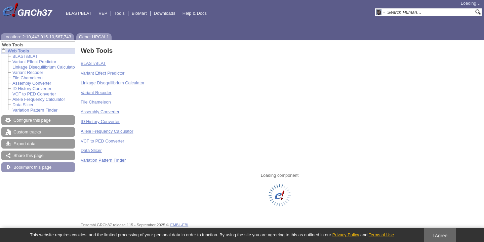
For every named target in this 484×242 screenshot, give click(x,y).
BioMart (139, 13)
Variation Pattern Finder (34, 110)
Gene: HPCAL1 (94, 36)
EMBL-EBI (179, 225)
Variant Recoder (27, 72)
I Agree (440, 235)
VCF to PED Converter (34, 93)
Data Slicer (23, 104)
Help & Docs (195, 13)
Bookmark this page (32, 167)
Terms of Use (381, 234)
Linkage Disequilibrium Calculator (44, 67)
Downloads (164, 13)
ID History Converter (31, 88)
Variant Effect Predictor (34, 61)
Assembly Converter (31, 83)
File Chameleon (27, 77)
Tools (119, 13)
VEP (102, 13)
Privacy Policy (345, 234)
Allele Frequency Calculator (38, 99)
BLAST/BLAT (78, 13)
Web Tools (18, 50)
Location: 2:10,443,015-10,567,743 (37, 36)
